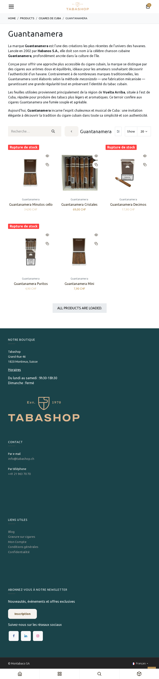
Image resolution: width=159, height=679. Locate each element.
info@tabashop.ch (21, 458)
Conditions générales (23, 547)
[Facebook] (14, 636)
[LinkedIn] (26, 636)
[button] (47, 156)
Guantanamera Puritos (31, 284)
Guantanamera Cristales (79, 205)
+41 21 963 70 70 (19, 474)
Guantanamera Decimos (128, 205)
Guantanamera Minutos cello (31, 205)
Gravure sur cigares (21, 536)
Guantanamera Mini (79, 284)
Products (27, 18)
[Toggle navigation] (11, 7)
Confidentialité (19, 552)
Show (131, 131)
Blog (11, 531)
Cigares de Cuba (50, 18)
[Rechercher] (53, 131)
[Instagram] (38, 636)
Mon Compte (17, 542)
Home (12, 18)
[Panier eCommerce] (148, 7)
